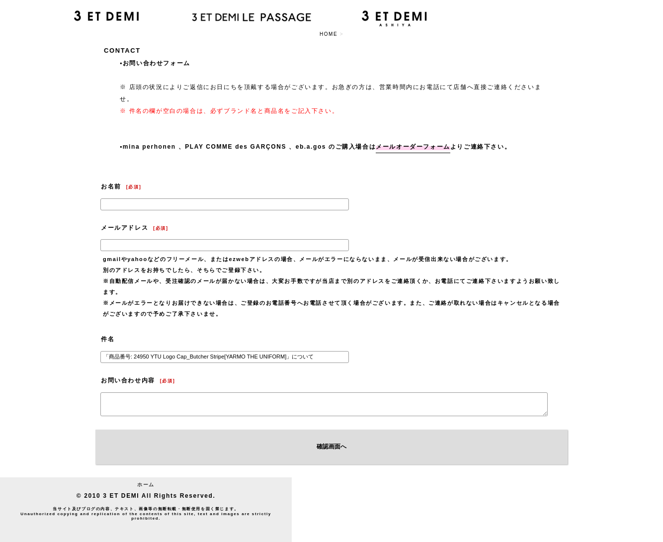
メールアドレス (124, 227)
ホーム (146, 484)
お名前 (111, 186)
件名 (107, 339)
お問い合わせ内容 (128, 380)
